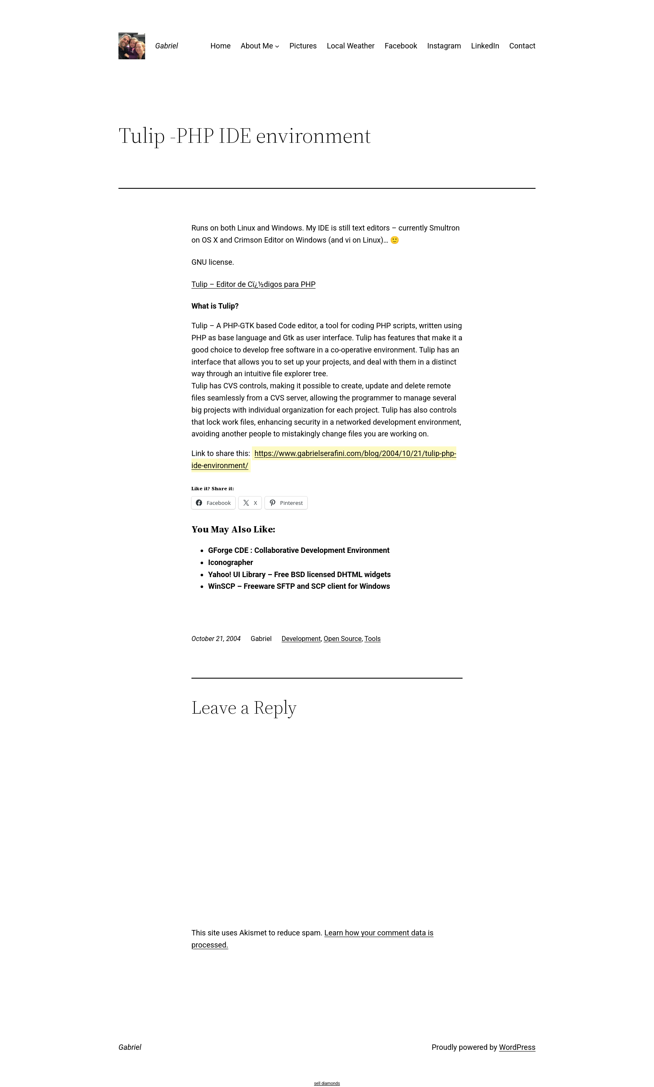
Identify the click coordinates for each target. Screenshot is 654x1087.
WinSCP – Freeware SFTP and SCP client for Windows (299, 586)
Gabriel (166, 45)
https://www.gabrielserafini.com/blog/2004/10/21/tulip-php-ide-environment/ (323, 459)
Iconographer (230, 562)
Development (301, 639)
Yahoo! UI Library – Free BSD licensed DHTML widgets (299, 574)
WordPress (517, 1047)
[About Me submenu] (277, 46)
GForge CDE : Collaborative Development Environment (299, 550)
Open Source (343, 639)
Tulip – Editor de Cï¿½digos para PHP (253, 284)
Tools (373, 639)
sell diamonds (327, 1083)
